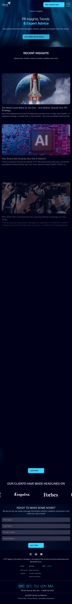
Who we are (24, 570)
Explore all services (34, 576)
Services (31, 566)
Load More (34, 470)
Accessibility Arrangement (46, 598)
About (22, 566)
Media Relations (34, 570)
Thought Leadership (35, 573)
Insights (49, 566)
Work (44, 566)
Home (32, 11)
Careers (22, 573)
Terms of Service (32, 598)
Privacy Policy (22, 598)
